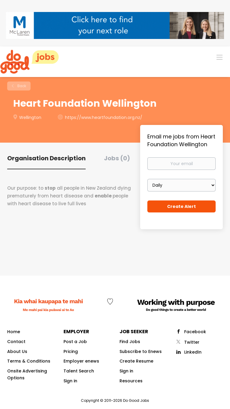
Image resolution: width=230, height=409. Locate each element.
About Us (17, 351)
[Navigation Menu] (220, 56)
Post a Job (75, 342)
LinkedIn (193, 352)
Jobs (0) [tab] (117, 158)
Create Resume (136, 361)
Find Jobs (129, 342)
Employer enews (81, 361)
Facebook (195, 332)
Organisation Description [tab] (46, 158)
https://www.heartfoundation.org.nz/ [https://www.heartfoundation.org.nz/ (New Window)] (103, 117)
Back (21, 85)
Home (13, 332)
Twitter (191, 342)
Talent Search (78, 371)
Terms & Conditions (28, 361)
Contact (16, 342)
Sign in (70, 381)
